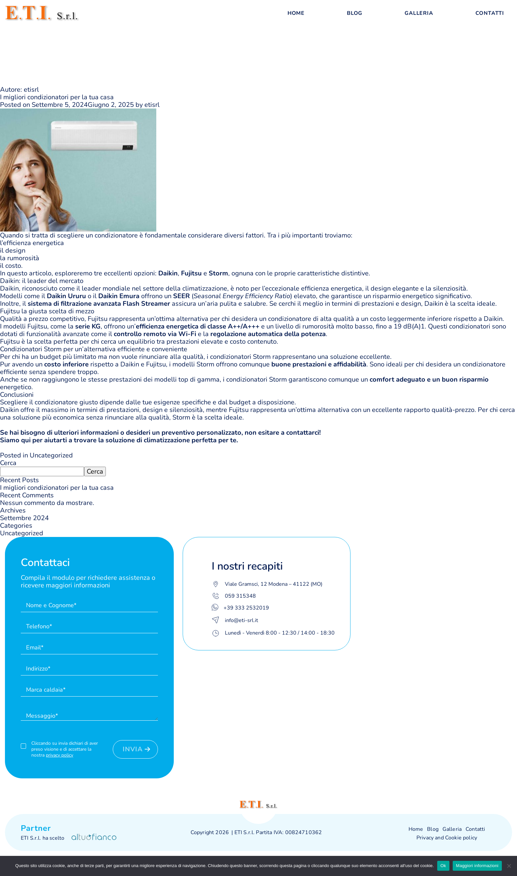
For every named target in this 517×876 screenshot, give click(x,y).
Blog (354, 13)
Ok (443, 865)
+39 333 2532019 (246, 608)
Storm (262, 356)
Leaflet (470, 775)
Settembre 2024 (24, 518)
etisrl (152, 104)
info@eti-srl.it (241, 620)
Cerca (8, 462)
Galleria (419, 13)
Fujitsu (97, 318)
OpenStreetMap (497, 775)
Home (296, 13)
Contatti (489, 13)
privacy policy (59, 755)
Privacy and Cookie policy (446, 837)
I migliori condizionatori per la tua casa (57, 97)
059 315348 (240, 596)
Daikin (9, 288)
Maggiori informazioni (477, 865)
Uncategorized (51, 455)
